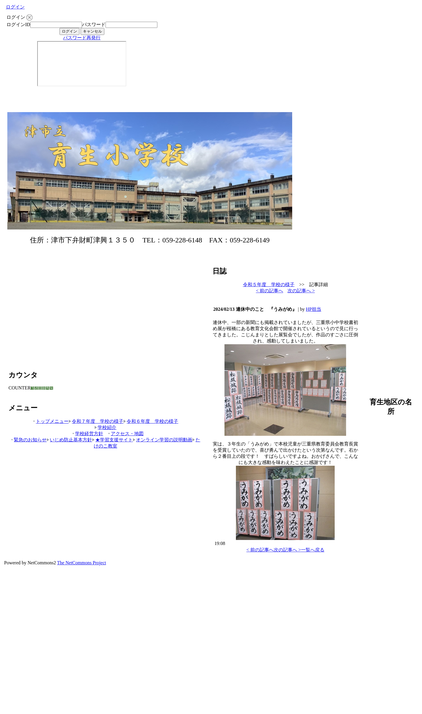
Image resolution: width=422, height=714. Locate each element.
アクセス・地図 (126, 433)
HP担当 (313, 309)
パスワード (94, 24)
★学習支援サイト (112, 439)
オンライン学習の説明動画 (162, 439)
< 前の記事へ (269, 290)
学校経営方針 (87, 433)
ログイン (15, 6)
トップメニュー (51, 421)
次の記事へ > (301, 290)
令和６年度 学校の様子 (150, 421)
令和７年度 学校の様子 (96, 421)
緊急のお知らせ (29, 439)
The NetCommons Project (81, 562)
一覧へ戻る (312, 549)
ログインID (18, 24)
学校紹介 (105, 427)
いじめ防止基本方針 (69, 439)
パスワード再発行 (82, 37)
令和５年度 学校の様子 (269, 284)
